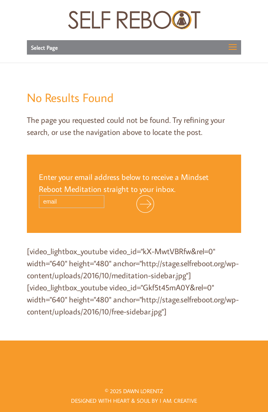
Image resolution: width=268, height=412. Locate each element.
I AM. (178, 400)
